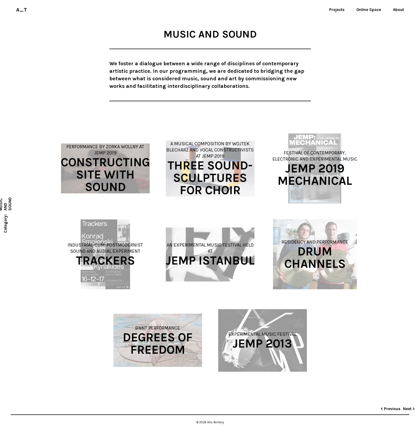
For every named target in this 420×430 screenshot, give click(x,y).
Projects (336, 9)
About (398, 9)
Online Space (368, 9)
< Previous (390, 408)
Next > (409, 408)
